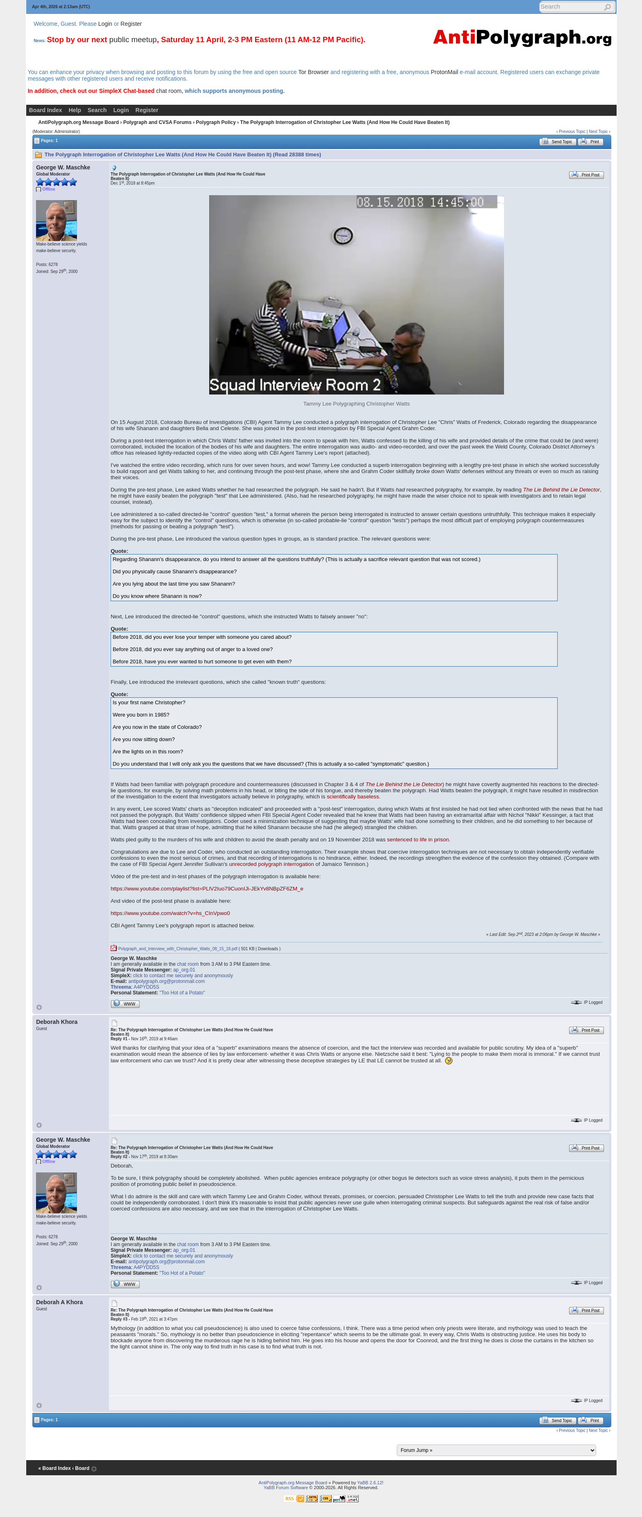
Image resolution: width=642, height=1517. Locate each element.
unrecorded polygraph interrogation (271, 864)
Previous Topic (572, 131)
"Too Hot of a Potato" (182, 993)
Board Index (45, 110)
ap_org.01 (184, 970)
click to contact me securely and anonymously (183, 975)
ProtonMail (444, 72)
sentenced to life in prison (418, 839)
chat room (168, 91)
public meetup (133, 39)
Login (105, 23)
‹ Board (80, 1468)
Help (75, 110)
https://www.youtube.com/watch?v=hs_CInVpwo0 (170, 913)
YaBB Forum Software (286, 1487)
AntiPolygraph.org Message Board (78, 122)
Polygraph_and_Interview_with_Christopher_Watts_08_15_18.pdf (174, 949)
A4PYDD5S (146, 987)
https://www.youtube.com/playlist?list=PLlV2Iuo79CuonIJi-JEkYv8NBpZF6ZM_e (207, 889)
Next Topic (598, 131)
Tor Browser (313, 72)
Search (97, 110)
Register (131, 23)
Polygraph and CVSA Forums (157, 122)
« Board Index (54, 1468)
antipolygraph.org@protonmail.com (167, 981)
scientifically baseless (353, 796)
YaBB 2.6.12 (369, 1482)
